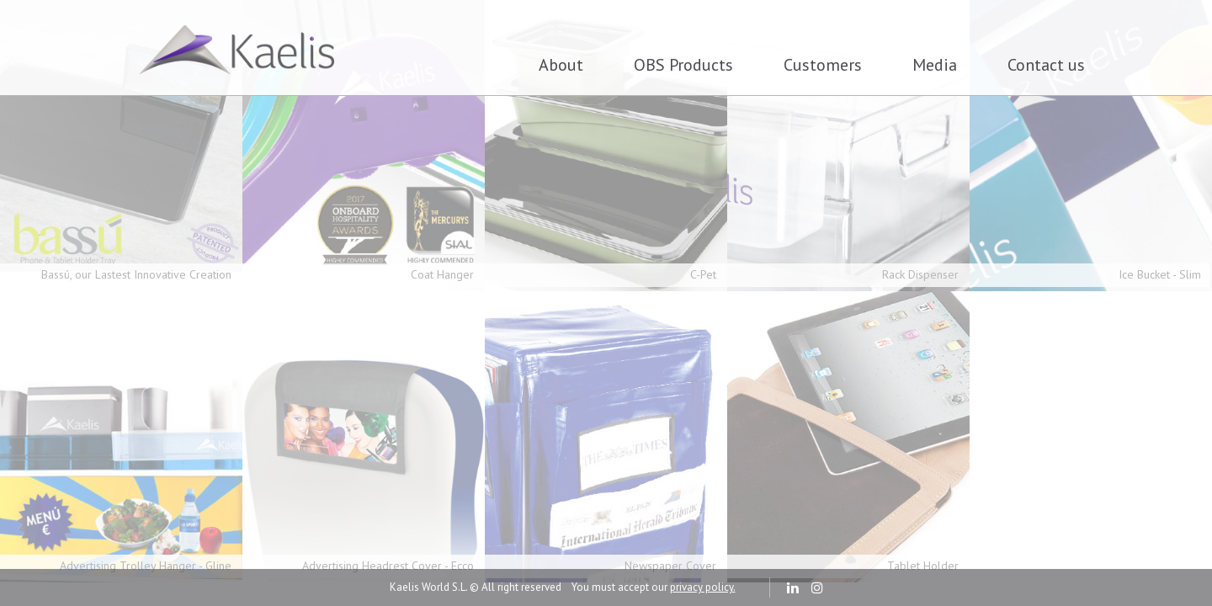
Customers (823, 65)
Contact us (1046, 65)
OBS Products (683, 65)
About (561, 65)
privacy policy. (703, 587)
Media (934, 65)
